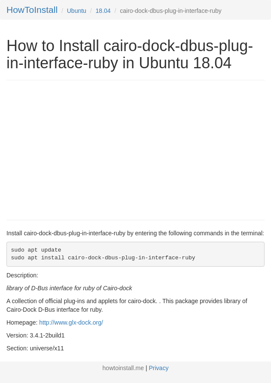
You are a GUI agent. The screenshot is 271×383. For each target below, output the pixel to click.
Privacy (159, 368)
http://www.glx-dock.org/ (71, 322)
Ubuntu (76, 10)
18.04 (103, 10)
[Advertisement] (78, 149)
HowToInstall (32, 10)
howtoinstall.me (123, 368)
